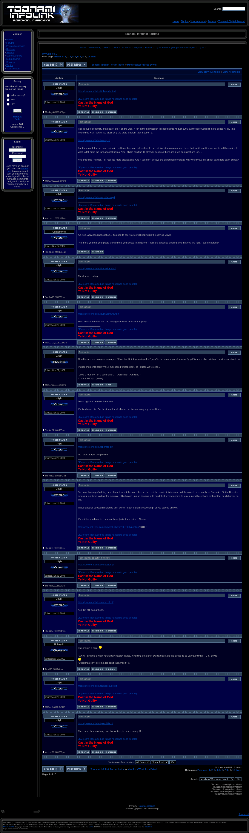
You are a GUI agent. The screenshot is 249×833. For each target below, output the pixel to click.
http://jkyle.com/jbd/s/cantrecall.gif (95, 602)
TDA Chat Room (123, 47)
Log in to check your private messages (174, 47)
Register (138, 47)
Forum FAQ (95, 47)
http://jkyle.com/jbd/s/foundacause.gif (97, 685)
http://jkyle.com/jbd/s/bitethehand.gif (97, 268)
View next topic (231, 71)
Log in (200, 47)
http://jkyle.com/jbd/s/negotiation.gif (96, 197)
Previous (58, 56)
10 (88, 56)
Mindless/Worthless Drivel (142, 64)
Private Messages (15, 46)
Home (175, 21)
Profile (148, 47)
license (148, 826)
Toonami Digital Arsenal (231, 21)
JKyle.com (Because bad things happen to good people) (107, 99)
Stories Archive (14, 55)
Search (10, 52)
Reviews (10, 49)
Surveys (10, 62)
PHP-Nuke (8, 826)
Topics (185, 21)
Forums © (244, 814)
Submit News (13, 59)
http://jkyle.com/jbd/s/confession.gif (96, 564)
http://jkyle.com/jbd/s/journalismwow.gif (98, 313)
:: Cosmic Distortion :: (146, 806)
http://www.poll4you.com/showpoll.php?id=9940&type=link (108, 527)
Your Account (198, 21)
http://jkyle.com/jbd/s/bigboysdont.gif (97, 91)
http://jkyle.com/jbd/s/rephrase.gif (95, 447)
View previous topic (209, 71)
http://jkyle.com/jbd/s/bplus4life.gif (95, 723)
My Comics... (49, 53)
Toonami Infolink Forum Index (107, 64)
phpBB (138, 808)
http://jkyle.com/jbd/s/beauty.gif (94, 140)
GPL (91, 826)
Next (93, 56)
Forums (212, 21)
